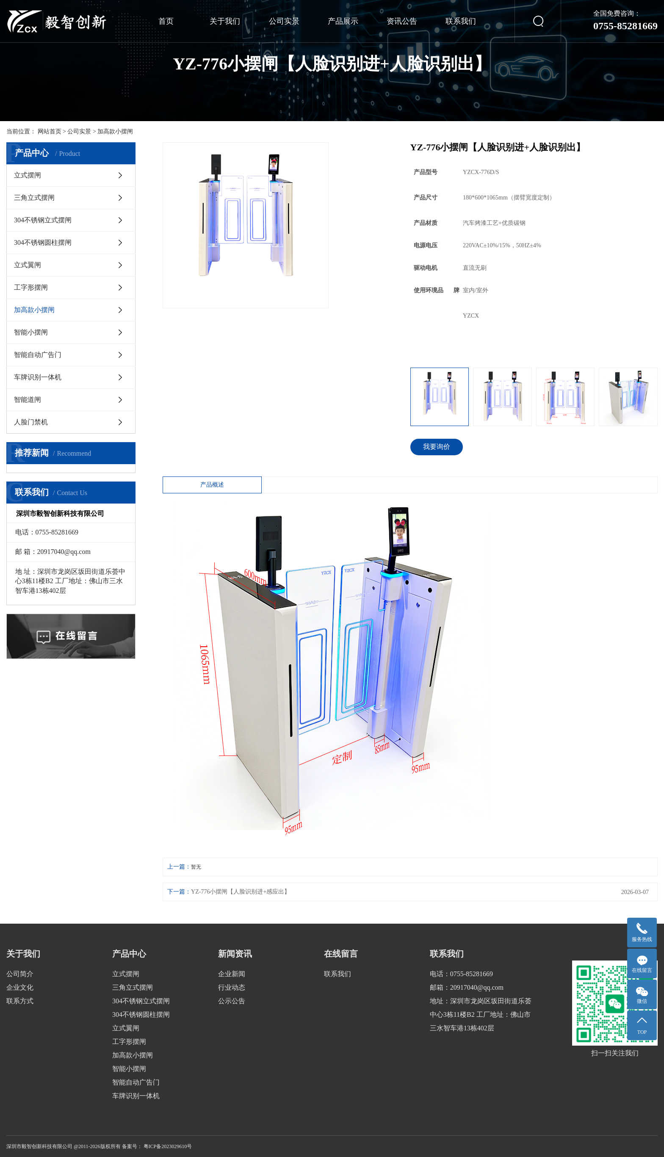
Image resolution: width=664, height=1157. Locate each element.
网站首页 (49, 131)
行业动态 (231, 987)
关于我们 (225, 21)
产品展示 (343, 21)
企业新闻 (231, 973)
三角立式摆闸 (34, 197)
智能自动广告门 (37, 354)
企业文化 (19, 987)
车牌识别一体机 (37, 377)
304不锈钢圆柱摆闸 (43, 242)
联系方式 (19, 1001)
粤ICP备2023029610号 (168, 1146)
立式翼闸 (27, 264)
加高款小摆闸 (115, 131)
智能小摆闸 (31, 332)
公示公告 (231, 1001)
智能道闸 (27, 399)
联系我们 (460, 21)
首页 (166, 21)
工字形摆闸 (31, 287)
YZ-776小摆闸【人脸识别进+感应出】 (240, 892)
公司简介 (19, 973)
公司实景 (284, 21)
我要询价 (436, 446)
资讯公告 (402, 21)
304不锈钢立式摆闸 (43, 220)
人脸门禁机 (31, 422)
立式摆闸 (27, 175)
